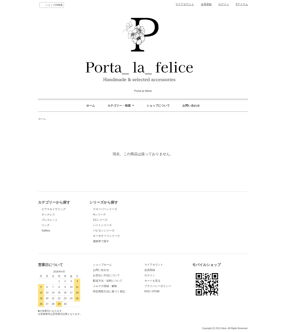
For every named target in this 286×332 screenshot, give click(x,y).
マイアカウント (184, 4)
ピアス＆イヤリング (54, 209)
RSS (147, 291)
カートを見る (152, 280)
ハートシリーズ (102, 225)
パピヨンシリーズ (103, 230)
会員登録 (206, 4)
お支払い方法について (106, 275)
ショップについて (158, 105)
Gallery (46, 230)
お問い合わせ (191, 105)
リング (46, 225)
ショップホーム (102, 264)
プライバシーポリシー (157, 286)
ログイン (223, 4)
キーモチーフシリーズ (106, 235)
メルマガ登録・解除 (105, 286)
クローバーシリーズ (105, 209)
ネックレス (48, 214)
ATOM (156, 291)
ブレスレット (50, 219)
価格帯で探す (102, 241)
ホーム (90, 105)
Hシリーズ (99, 214)
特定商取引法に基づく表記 (109, 291)
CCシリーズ (100, 219)
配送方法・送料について (107, 280)
